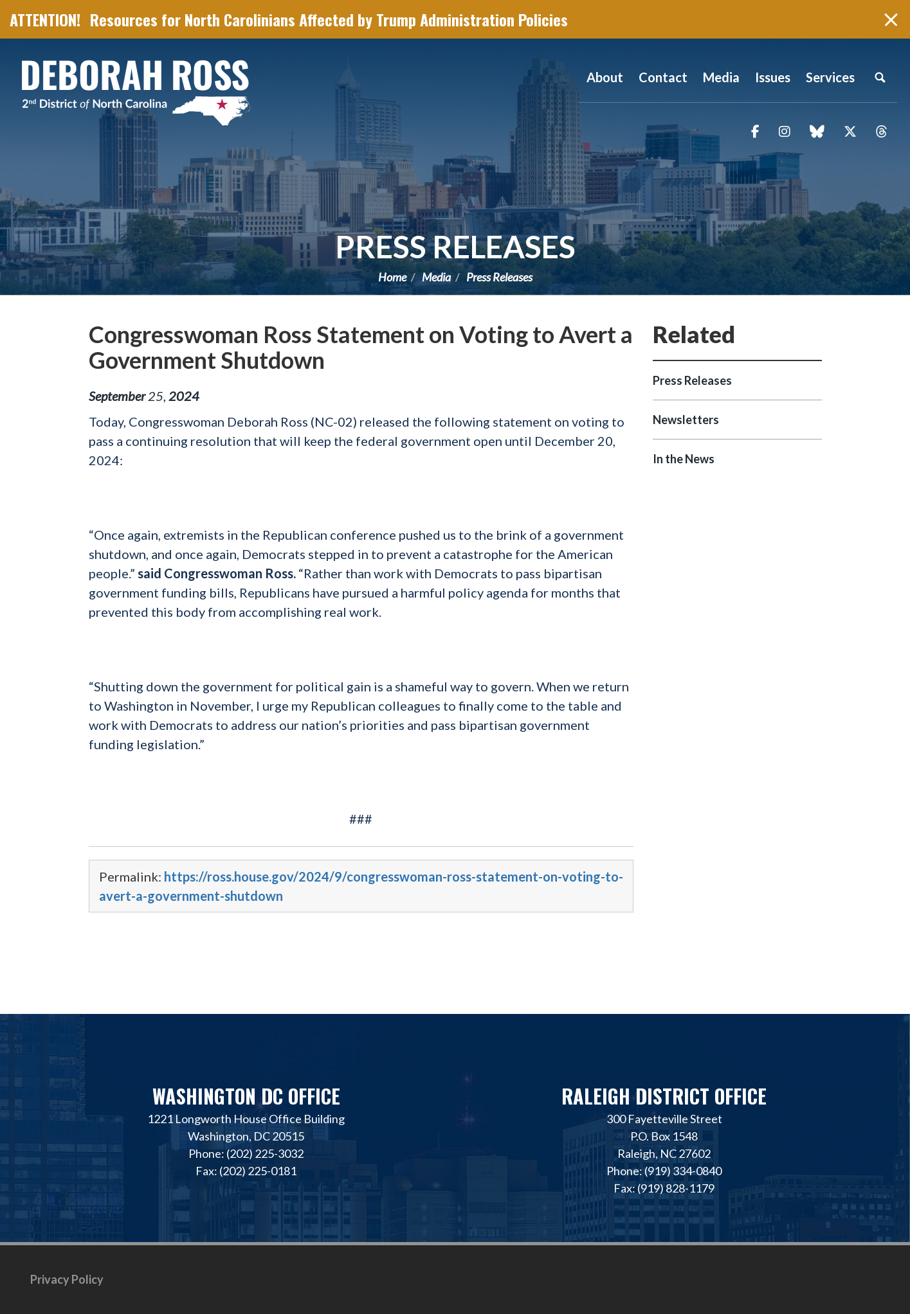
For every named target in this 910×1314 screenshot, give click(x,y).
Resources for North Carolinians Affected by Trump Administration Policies (329, 19)
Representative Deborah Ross (135, 91)
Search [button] (879, 77)
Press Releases (455, 246)
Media (436, 277)
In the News (683, 459)
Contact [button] (663, 77)
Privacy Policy (67, 1279)
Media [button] (721, 77)
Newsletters (686, 420)
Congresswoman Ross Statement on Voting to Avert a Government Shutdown (361, 347)
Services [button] (830, 77)
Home (392, 277)
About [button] (605, 77)
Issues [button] (772, 77)
